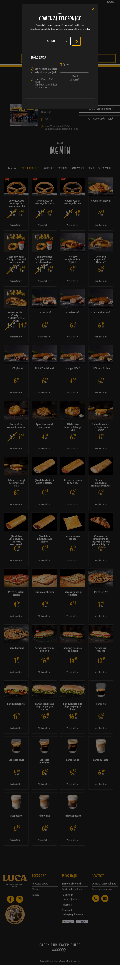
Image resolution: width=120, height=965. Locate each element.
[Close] (93, 9)
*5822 (66, 64)
